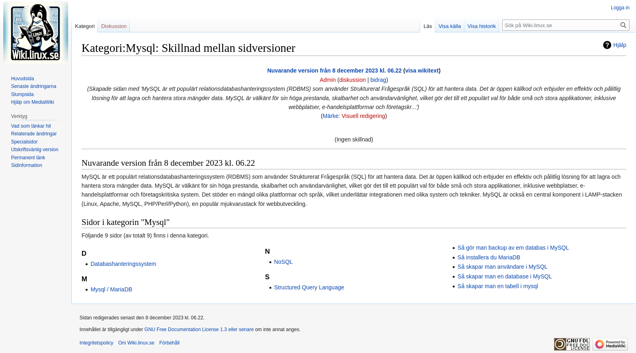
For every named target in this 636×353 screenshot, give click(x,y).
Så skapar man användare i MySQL (503, 266)
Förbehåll (169, 343)
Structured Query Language (309, 287)
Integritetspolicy (96, 343)
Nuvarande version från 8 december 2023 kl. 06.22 (334, 70)
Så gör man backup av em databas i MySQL (513, 247)
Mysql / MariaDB (111, 289)
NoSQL (283, 262)
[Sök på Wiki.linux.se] (566, 25)
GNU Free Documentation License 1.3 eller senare (199, 329)
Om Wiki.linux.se (136, 343)
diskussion (352, 80)
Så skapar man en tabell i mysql (498, 286)
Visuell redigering (363, 116)
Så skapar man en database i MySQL (505, 276)
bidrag (378, 80)
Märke (331, 116)
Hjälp (619, 45)
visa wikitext (422, 70)
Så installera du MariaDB (489, 257)
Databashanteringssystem (123, 264)
